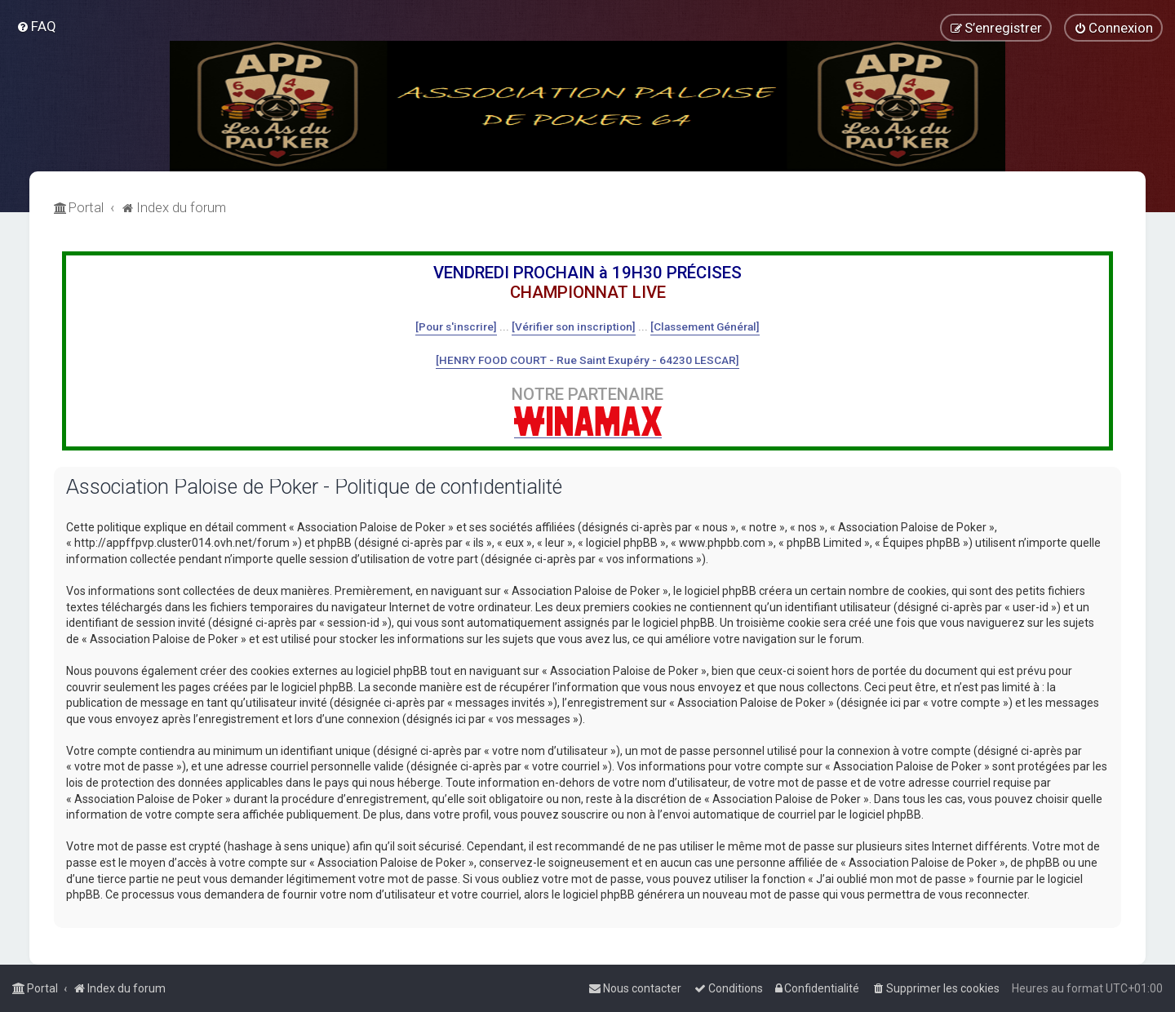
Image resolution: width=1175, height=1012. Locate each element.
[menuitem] (36, 26)
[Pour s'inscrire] (456, 326)
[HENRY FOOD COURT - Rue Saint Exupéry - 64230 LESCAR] (587, 359)
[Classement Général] (705, 326)
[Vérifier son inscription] (574, 326)
